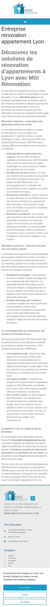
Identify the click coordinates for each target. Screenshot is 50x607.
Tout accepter (25, 588)
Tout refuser (25, 602)
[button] (25, 22)
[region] (25, 587)
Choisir (25, 595)
